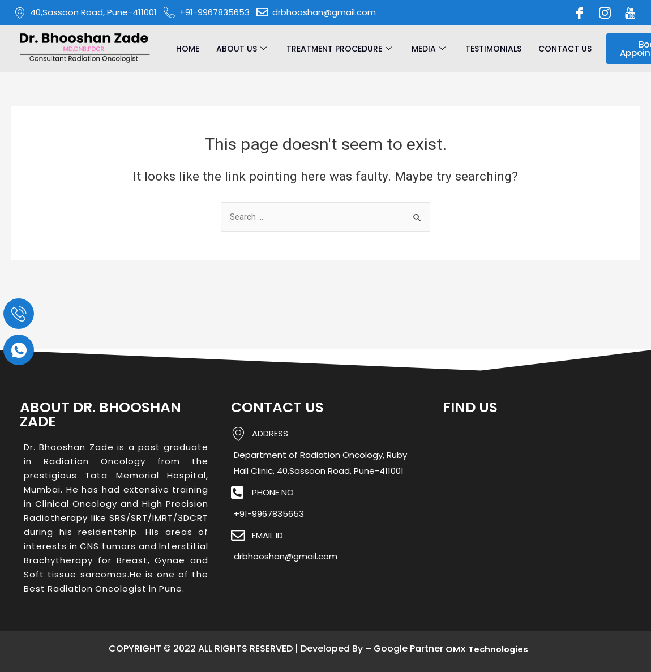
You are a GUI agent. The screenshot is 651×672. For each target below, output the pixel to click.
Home (187, 48)
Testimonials (493, 48)
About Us (242, 48)
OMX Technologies (487, 649)
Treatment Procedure (340, 48)
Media (430, 48)
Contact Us (565, 48)
